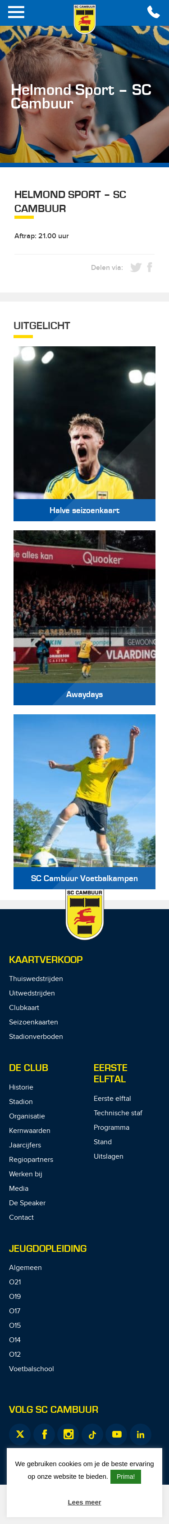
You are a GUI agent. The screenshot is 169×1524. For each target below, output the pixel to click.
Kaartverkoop (45, 960)
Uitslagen (108, 1156)
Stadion (21, 1102)
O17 (14, 1311)
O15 (15, 1325)
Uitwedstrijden (32, 993)
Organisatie (27, 1116)
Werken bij (25, 1174)
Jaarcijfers (25, 1145)
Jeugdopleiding (48, 1249)
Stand (103, 1142)
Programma (111, 1127)
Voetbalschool (31, 1369)
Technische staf (118, 1113)
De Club (28, 1068)
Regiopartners (31, 1160)
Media (18, 1188)
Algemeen (25, 1268)
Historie (21, 1087)
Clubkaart (24, 1008)
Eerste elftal (112, 1099)
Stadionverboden (36, 1037)
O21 (15, 1282)
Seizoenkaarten (33, 1022)
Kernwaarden (29, 1131)
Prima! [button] (126, 1476)
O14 (15, 1340)
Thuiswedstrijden (36, 979)
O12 (15, 1354)
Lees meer (84, 1502)
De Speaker (27, 1203)
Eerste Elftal (111, 1073)
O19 (15, 1297)
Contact (21, 1217)
